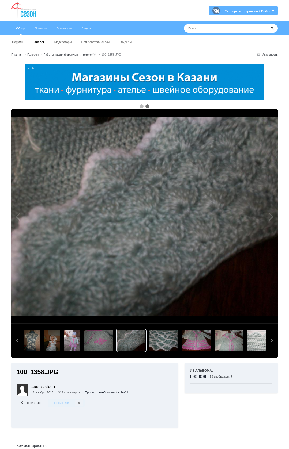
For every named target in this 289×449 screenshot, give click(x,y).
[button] (17, 340)
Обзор (20, 31)
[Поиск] (215, 28)
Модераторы (63, 42)
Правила (41, 28)
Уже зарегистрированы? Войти (249, 11)
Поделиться (31, 402)
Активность (64, 28)
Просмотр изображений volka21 (106, 392)
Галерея (38, 42)
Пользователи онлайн (96, 42)
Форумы (17, 42)
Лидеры (126, 42)
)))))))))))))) (198, 376)
